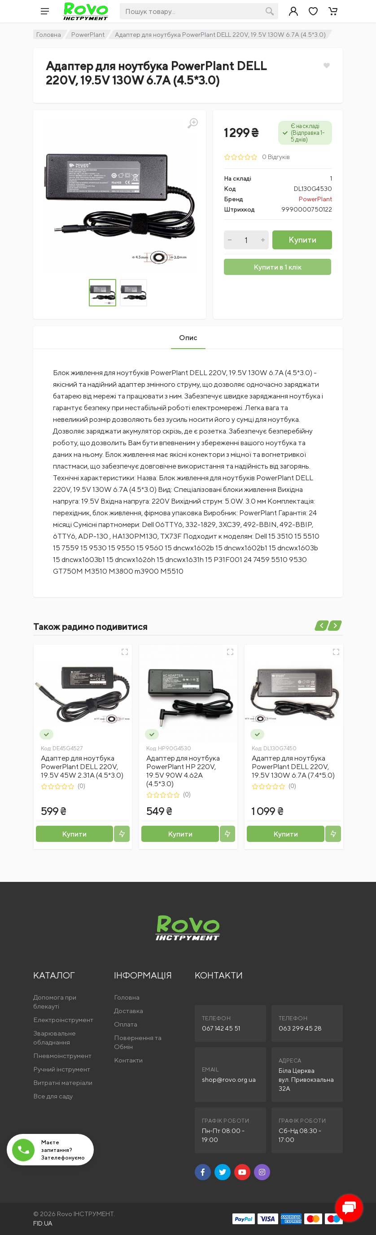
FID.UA (42, 1223)
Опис (188, 337)
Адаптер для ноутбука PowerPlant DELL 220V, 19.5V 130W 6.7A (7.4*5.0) (293, 766)
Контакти (128, 1060)
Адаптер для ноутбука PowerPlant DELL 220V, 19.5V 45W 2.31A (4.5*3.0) (82, 766)
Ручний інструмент (61, 1069)
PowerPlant (88, 34)
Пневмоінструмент (62, 1055)
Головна (48, 34)
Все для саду (53, 1096)
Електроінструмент (63, 1019)
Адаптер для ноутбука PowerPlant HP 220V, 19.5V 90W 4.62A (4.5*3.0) (183, 771)
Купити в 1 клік (278, 267)
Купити (302, 239)
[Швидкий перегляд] (125, 652)
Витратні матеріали (62, 1082)
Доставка (128, 1010)
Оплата (125, 1024)
